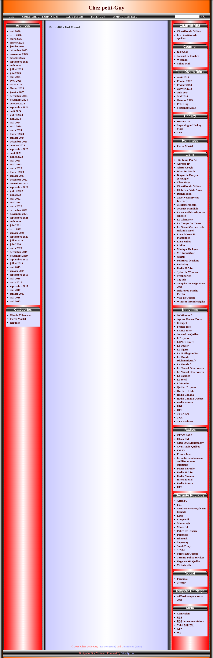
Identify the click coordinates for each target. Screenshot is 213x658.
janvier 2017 (17, 293)
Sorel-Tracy (184, 546)
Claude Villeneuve (20, 315)
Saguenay (182, 542)
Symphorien (184, 275)
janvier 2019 (17, 270)
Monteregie (183, 523)
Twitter (181, 582)
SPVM (181, 549)
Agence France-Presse (190, 319)
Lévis (180, 515)
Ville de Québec (186, 297)
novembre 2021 (19, 213)
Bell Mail (182, 52)
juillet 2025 (16, 69)
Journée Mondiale (187, 208)
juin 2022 (15, 194)
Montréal (182, 527)
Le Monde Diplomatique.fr (186, 359)
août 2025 (15, 65)
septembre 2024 (19, 107)
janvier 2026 (17, 46)
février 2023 (17, 172)
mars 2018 (16, 282)
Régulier (15, 322)
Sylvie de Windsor (187, 272)
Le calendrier (185, 219)
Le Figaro (182, 349)
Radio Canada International (185, 478)
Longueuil (183, 519)
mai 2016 (15, 297)
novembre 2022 (19, 183)
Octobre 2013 (185, 100)
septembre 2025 (19, 61)
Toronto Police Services (190, 557)
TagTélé (181, 279)
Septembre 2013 (186, 107)
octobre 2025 (17, 57)
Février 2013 (184, 84)
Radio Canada (185, 394)
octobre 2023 (17, 145)
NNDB (181, 256)
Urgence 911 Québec (189, 561)
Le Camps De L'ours (189, 223)
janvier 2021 (17, 232)
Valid (185, 625)
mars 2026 (16, 38)
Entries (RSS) (108, 646)
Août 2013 (183, 77)
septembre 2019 (19, 259)
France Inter (184, 330)
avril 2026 (16, 35)
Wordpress (127, 653)
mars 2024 (16, 130)
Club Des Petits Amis (189, 190)
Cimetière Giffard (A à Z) (40, 17)
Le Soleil (182, 379)
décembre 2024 (18, 95)
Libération (183, 383)
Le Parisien (183, 375)
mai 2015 (15, 301)
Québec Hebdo (185, 391)
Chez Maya (183, 182)
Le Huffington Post (188, 353)
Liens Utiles (184, 241)
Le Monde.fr (184, 364)
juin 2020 (15, 244)
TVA (180, 417)
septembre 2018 (19, 274)
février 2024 (17, 133)
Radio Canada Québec (190, 398)
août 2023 (15, 153)
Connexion (183, 613)
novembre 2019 (19, 255)
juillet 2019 (16, 263)
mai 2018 (15, 278)
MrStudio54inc (186, 252)
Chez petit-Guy (106, 8)
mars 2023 (16, 168)
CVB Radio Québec (188, 446)
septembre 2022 (19, 187)
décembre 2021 (18, 210)
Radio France (185, 402)
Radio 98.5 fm (185, 268)
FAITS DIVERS (75, 17)
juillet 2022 (16, 191)
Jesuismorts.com (187, 204)
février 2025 (17, 88)
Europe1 (182, 322)
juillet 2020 (16, 240)
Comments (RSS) (131, 646)
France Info (184, 326)
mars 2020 (16, 248)
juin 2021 (15, 225)
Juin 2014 (182, 92)
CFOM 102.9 (184, 435)
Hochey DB (183, 121)
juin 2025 (15, 73)
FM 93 (181, 450)
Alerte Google (185, 167)
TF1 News (183, 413)
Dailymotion (184, 193)
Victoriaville (184, 565)
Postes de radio (186, 468)
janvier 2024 (17, 137)
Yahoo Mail (184, 63)
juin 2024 (15, 118)
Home (11, 17)
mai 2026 (15, 31)
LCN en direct (185, 341)
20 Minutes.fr (185, 315)
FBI (179, 504)
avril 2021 (16, 229)
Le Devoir (183, 345)
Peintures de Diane (188, 260)
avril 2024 (16, 126)
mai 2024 (15, 122)
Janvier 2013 (184, 88)
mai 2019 (15, 267)
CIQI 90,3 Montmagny (190, 442)
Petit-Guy (98, 17)
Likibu (181, 245)
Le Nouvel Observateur (191, 368)
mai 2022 (15, 198)
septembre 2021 (19, 217)
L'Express (183, 338)
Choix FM (183, 438)
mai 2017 (15, 289)
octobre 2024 (17, 103)
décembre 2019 (18, 251)
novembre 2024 (19, 99)
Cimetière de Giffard (189, 31)
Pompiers (182, 534)
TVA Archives (185, 421)
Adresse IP (183, 163)
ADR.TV (182, 500)
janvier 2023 (17, 175)
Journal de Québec (188, 55)
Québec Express (186, 387)
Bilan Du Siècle (186, 171)
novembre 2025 (19, 54)
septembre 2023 (19, 149)
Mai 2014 (182, 96)
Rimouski (182, 538)
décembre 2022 (18, 179)
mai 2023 (15, 160)
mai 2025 (15, 76)
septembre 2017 (19, 286)
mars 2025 (16, 84)
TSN (179, 132)
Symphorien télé (125, 17)
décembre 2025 (18, 50)
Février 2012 (184, 81)
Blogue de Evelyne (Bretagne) (188, 177)
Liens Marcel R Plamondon (186, 236)
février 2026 (17, 42)
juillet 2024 (16, 114)
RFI (179, 410)
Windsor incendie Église (191, 301)
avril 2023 (16, 164)
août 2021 (15, 221)
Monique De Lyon (187, 249)
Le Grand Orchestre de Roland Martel (190, 229)
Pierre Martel (18, 318)
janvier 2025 (17, 92)
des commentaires (190, 621)
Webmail (182, 59)
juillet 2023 (16, 156)
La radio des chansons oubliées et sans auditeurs (190, 461)
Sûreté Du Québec (187, 553)
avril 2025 (16, 80)
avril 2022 (16, 202)
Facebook (182, 578)
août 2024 (15, 111)
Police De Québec (187, 530)
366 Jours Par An (187, 159)
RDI (179, 406)
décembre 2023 (18, 141)
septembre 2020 (19, 236)
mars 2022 (16, 206)
